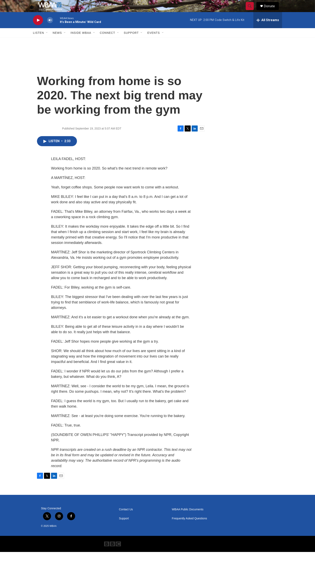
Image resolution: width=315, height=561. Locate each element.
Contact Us (126, 518)
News (57, 41)
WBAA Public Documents (187, 518)
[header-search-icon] (252, 11)
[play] (38, 29)
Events (153, 41)
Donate (272, 10)
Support (131, 41)
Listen (38, 41)
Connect (107, 41)
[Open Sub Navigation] (47, 41)
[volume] (50, 29)
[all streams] (267, 29)
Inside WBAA (81, 41)
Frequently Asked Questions (189, 527)
